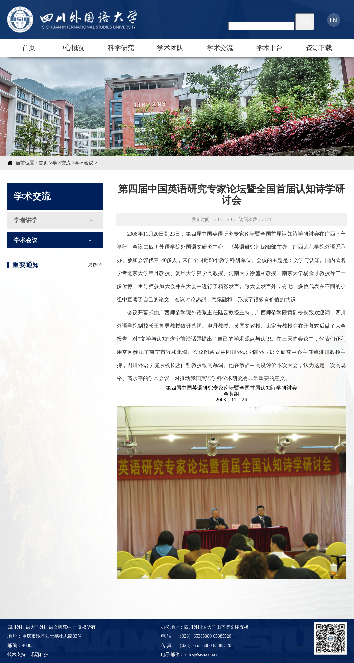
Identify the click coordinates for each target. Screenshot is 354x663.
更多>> (95, 273)
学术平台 (269, 47)
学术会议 (84, 162)
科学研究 (121, 47)
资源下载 (319, 47)
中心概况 (71, 47)
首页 (28, 47)
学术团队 (170, 47)
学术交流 (220, 47)
